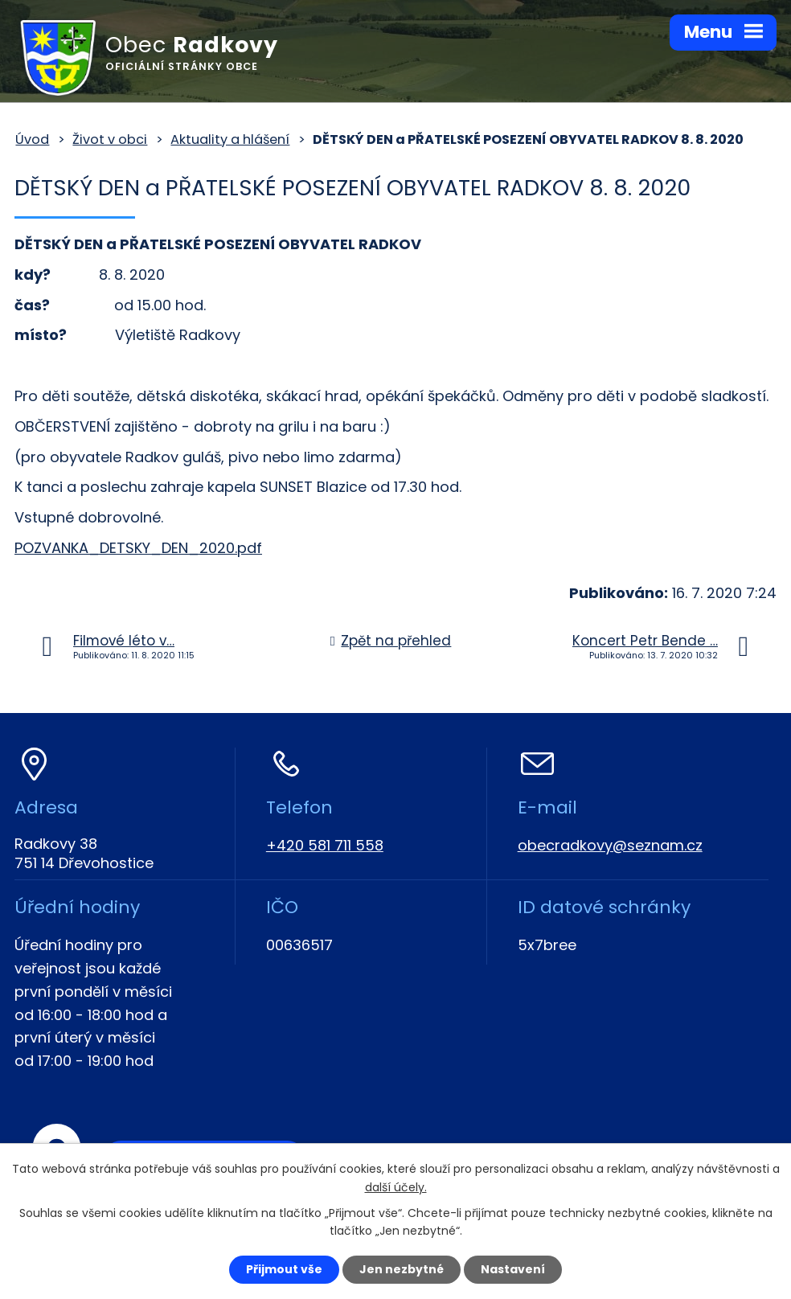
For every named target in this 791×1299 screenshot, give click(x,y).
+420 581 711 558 (324, 845)
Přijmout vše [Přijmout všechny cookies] (284, 1269)
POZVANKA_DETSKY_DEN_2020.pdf (138, 548)
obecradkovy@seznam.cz (610, 845)
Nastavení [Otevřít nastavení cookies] (513, 1269)
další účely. (396, 1187)
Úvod (32, 139)
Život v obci (109, 139)
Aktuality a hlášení (229, 139)
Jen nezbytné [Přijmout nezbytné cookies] (401, 1269)
